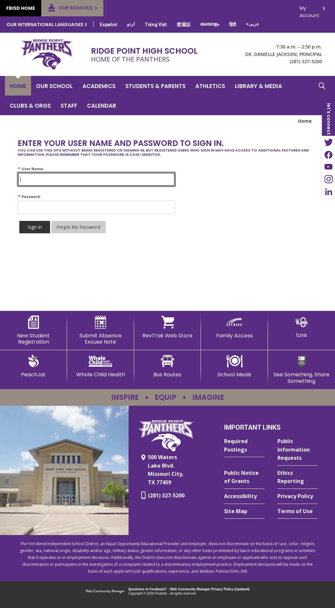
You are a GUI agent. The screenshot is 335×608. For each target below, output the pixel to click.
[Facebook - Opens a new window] (328, 154)
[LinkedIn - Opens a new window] (328, 192)
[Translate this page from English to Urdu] (131, 24)
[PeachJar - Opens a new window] (33, 366)
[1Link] (301, 327)
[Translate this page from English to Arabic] (252, 24)
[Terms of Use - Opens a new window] (297, 511)
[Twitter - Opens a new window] (328, 142)
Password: (29, 196)
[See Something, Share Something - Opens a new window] (301, 369)
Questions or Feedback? (147, 589)
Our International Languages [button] (45, 24)
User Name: (31, 169)
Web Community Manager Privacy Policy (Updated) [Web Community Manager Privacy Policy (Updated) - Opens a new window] (210, 589)
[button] (322, 95)
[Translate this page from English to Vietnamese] (155, 24)
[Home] (18, 86)
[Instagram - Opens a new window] (328, 179)
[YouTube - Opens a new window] (328, 167)
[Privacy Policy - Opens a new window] (297, 496)
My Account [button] (309, 10)
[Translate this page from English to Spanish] (108, 24)
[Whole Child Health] (100, 366)
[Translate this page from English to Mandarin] (183, 24)
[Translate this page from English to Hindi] (232, 24)
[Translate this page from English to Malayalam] (209, 24)
